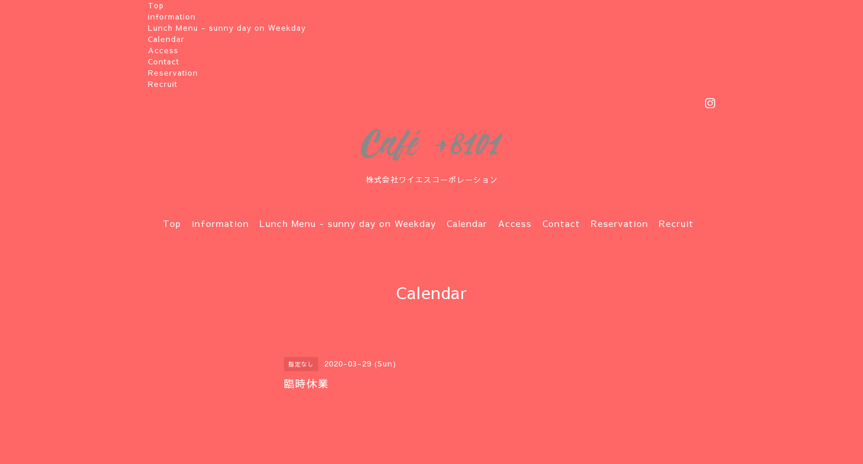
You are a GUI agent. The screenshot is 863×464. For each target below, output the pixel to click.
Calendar (166, 39)
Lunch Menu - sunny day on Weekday (227, 27)
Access (163, 50)
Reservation (173, 72)
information (172, 16)
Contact (163, 61)
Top (156, 5)
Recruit (162, 84)
